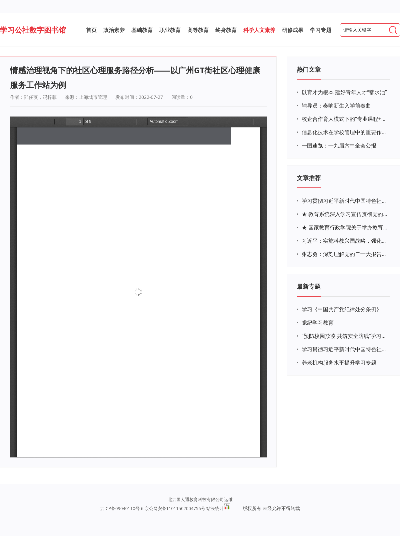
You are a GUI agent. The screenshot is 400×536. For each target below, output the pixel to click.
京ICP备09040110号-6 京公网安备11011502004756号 (152, 508)
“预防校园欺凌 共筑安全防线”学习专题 (345, 336)
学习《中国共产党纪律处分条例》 (342, 309)
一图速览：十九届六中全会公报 (339, 145)
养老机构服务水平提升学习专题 (339, 362)
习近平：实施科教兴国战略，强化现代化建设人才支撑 (345, 240)
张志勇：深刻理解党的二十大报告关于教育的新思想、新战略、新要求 (345, 254)
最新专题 (309, 286)
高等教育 (198, 30)
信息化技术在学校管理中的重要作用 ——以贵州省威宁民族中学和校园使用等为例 (345, 132)
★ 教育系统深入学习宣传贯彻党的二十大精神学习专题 (345, 214)
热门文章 (309, 69)
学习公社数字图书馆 (33, 30)
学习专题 (320, 30)
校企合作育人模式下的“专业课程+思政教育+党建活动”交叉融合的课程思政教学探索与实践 (345, 119)
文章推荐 (309, 178)
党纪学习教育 (318, 322)
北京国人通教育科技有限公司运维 (200, 499)
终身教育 (226, 30)
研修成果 (292, 30)
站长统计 (215, 508)
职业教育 (170, 30)
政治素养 (114, 30)
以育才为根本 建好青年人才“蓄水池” (344, 92)
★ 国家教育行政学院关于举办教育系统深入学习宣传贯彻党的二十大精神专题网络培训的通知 (345, 227)
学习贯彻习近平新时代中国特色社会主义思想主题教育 (345, 349)
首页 (91, 30)
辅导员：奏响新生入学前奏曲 (336, 105)
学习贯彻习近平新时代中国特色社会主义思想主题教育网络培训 (345, 200)
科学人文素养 (259, 30)
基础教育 (142, 30)
